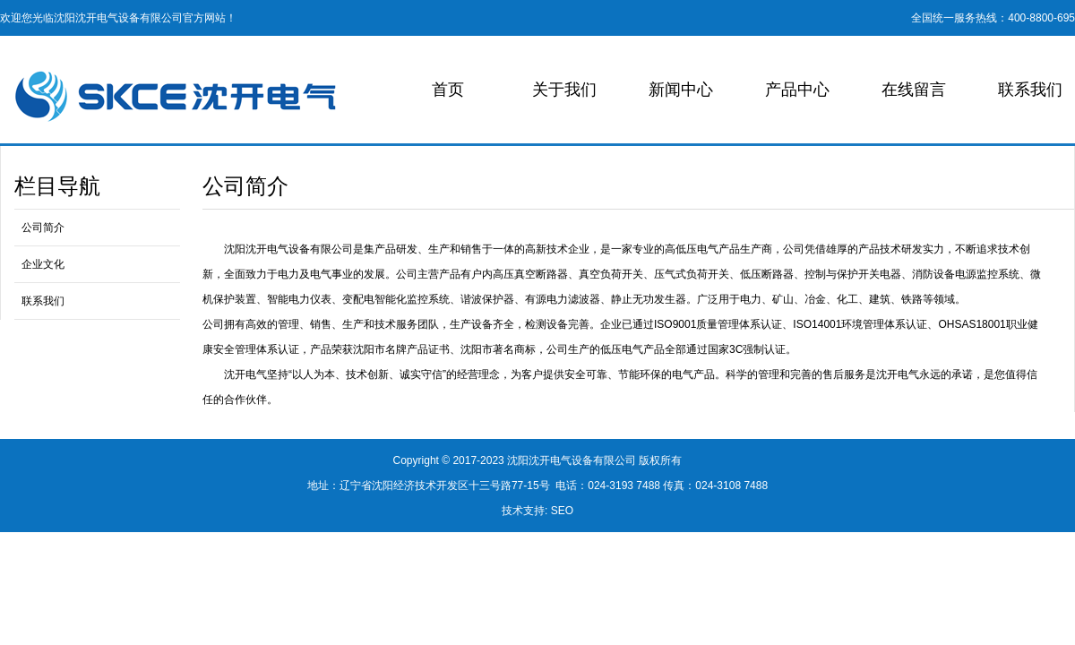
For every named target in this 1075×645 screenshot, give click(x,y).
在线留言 (914, 90)
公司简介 (43, 227)
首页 (448, 90)
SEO (562, 510)
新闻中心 (681, 90)
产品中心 (797, 90)
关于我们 (564, 90)
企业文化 (43, 264)
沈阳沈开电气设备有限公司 (571, 460)
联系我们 (1030, 90)
